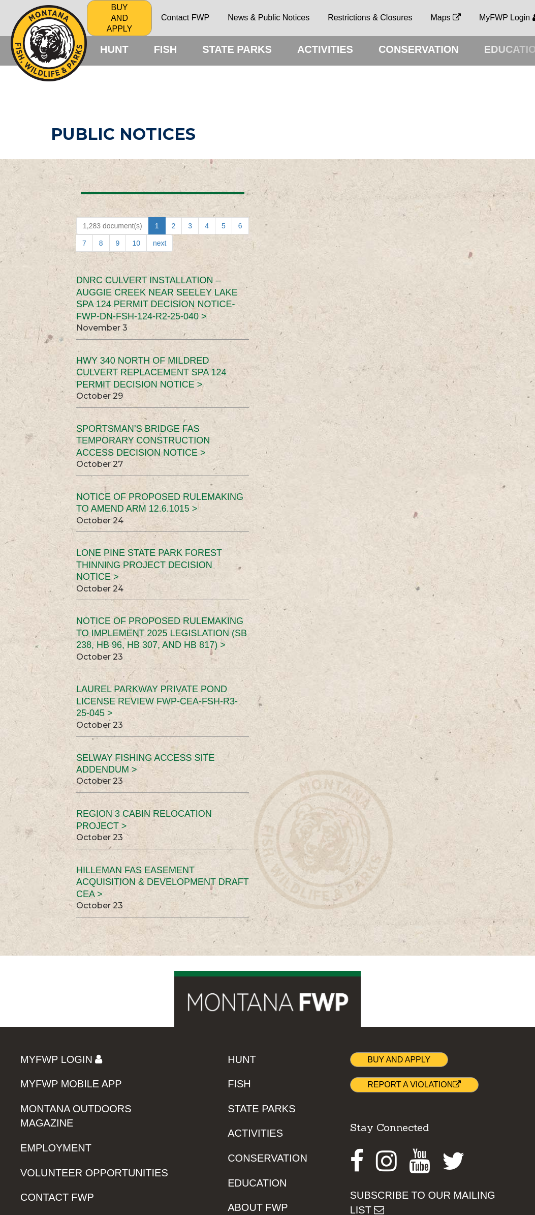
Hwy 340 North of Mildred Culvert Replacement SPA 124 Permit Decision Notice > (151, 372)
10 (136, 243)
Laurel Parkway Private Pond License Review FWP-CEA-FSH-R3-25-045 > (157, 701)
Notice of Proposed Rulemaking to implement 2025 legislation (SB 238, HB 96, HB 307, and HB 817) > (161, 633)
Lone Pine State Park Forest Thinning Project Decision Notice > (149, 565)
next (159, 243)
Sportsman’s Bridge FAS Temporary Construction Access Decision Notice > (143, 441)
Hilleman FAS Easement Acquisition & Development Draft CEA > (162, 882)
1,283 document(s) (112, 226)
